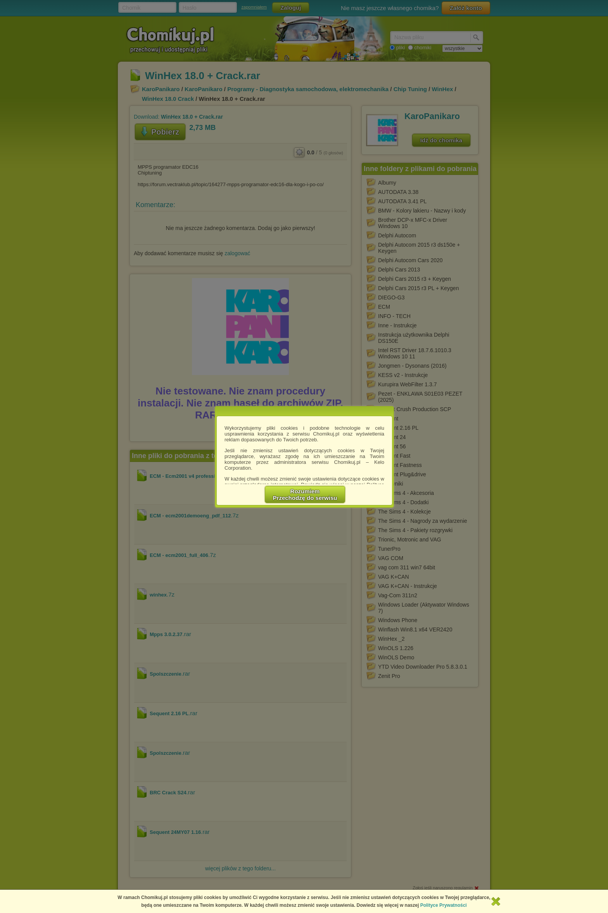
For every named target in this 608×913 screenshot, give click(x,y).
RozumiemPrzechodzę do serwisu (305, 494)
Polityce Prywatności (443, 905)
